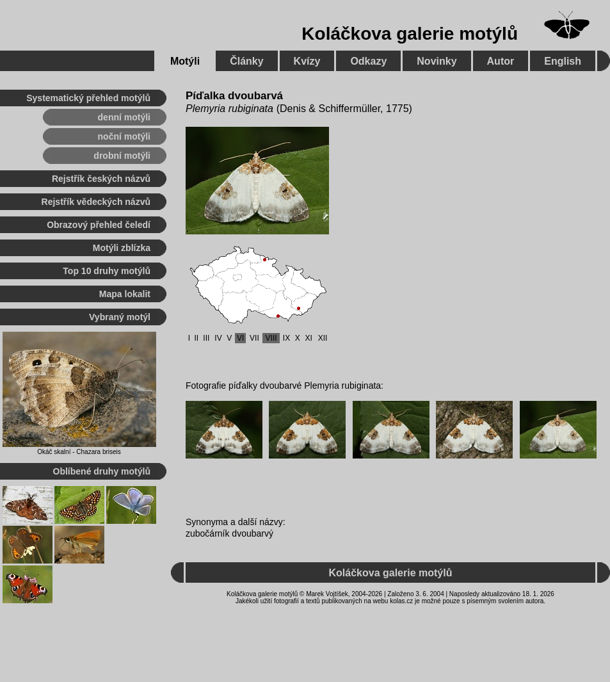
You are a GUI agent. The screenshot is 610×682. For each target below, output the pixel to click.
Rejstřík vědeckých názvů (96, 202)
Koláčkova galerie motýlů (409, 34)
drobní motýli (121, 155)
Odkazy (368, 61)
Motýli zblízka (121, 248)
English (562, 61)
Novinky (436, 61)
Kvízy (307, 61)
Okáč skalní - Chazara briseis (79, 451)
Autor (501, 61)
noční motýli (124, 136)
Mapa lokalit (124, 294)
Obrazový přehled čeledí (98, 225)
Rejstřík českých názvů (101, 179)
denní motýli (124, 117)
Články (246, 61)
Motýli (185, 61)
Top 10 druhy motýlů (106, 271)
